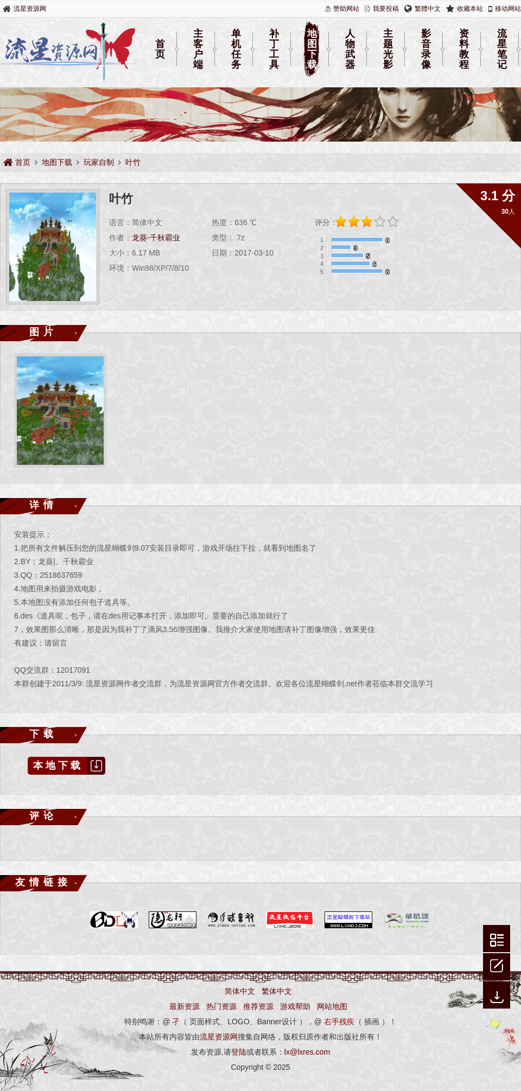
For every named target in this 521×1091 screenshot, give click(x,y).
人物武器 (350, 49)
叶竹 (133, 162)
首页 (160, 49)
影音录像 (426, 49)
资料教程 (464, 49)
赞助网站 (346, 8)
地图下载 (312, 49)
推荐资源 (258, 1006)
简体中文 (240, 991)
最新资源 (184, 1006)
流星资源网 (30, 8)
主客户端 (198, 49)
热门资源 (221, 1006)
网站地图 (332, 1006)
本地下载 (69, 766)
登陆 (238, 1052)
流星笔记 (502, 49)
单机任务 (236, 49)
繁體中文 (428, 8)
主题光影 (388, 49)
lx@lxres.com (307, 1052)
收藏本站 (470, 8)
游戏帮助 (295, 1006)
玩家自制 (99, 162)
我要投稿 (386, 8)
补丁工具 (274, 49)
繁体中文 (277, 991)
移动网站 (508, 8)
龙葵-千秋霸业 (156, 237)
